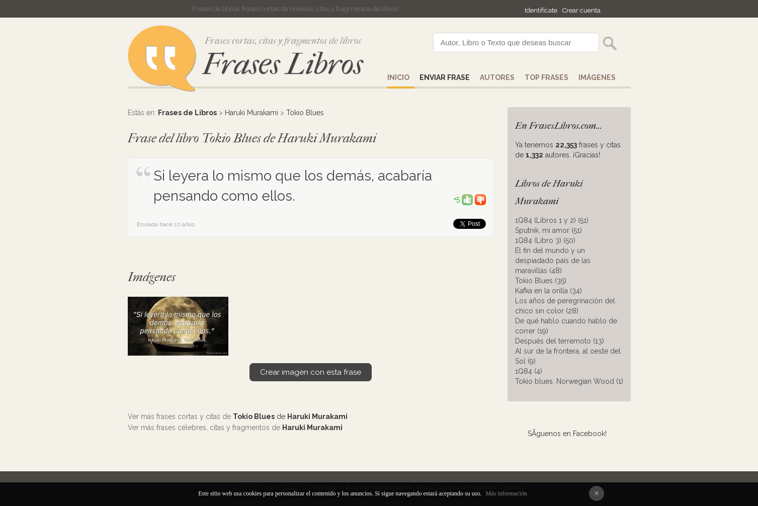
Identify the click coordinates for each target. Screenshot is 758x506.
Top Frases (546, 77)
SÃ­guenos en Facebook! (567, 434)
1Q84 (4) (528, 371)
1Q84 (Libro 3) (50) (545, 240)
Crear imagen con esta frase (310, 372)
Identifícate (541, 10)
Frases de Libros (187, 113)
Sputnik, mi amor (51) (548, 230)
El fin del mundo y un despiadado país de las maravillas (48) (553, 260)
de (290, 416)
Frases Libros (283, 64)
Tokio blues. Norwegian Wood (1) (569, 381)
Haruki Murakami (251, 113)
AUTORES (497, 77)
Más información (506, 493)
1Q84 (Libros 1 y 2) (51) (551, 220)
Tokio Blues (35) (540, 281)
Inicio (398, 77)
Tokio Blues (305, 113)
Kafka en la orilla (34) (548, 291)
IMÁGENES (597, 77)
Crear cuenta (581, 10)
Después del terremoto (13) (559, 341)
